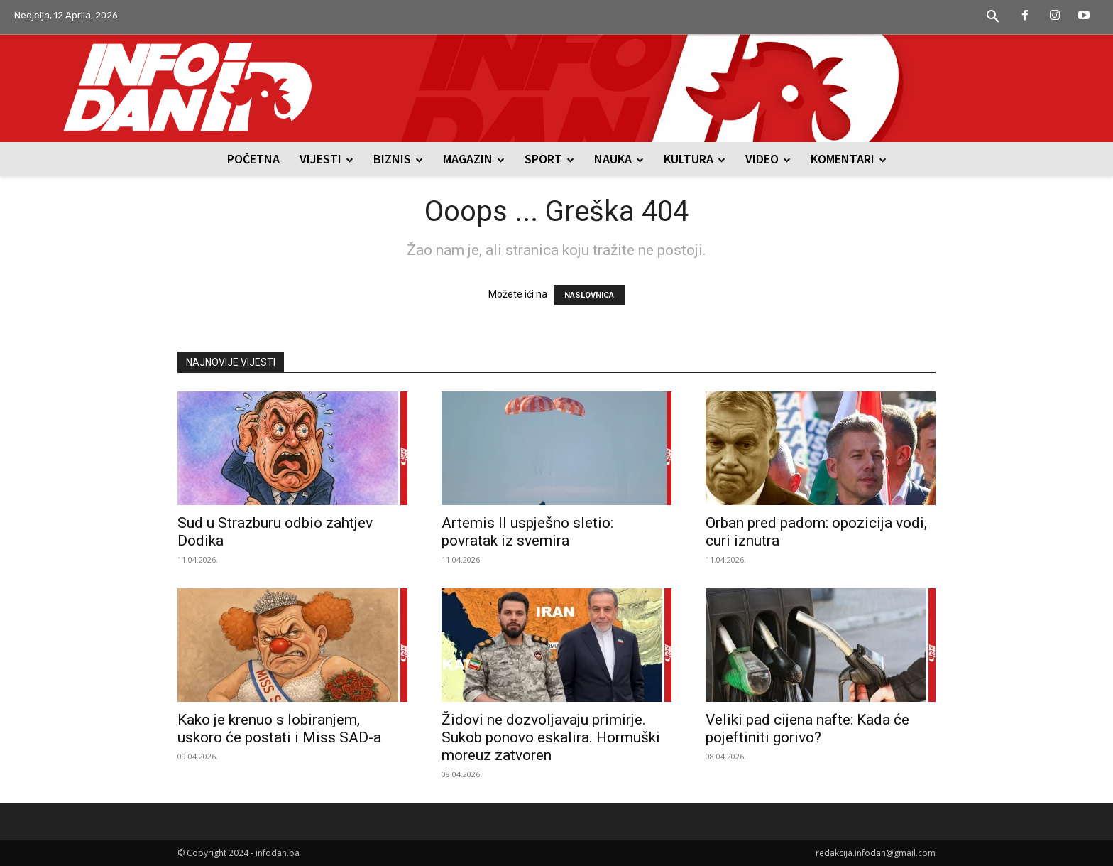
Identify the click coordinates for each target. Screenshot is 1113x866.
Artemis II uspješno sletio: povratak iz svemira (527, 531)
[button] (993, 17)
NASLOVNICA (589, 295)
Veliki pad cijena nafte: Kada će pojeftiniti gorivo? (807, 728)
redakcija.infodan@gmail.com (876, 853)
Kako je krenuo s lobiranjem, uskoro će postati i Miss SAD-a (279, 728)
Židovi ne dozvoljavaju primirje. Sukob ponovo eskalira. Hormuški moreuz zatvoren (551, 737)
